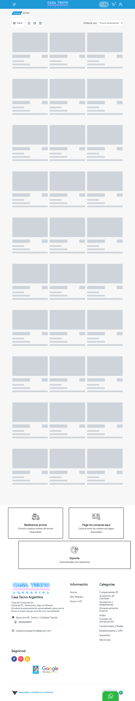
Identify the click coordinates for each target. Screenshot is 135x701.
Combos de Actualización (106, 620)
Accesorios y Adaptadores (106, 603)
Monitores (105, 640)
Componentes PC (108, 592)
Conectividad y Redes (111, 626)
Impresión (104, 635)
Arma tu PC (76, 601)
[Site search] (101, 4)
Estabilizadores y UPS (110, 630)
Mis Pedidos (76, 596)
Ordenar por (90, 23)
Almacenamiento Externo (108, 609)
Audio (102, 615)
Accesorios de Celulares (106, 597)
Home (17, 13)
